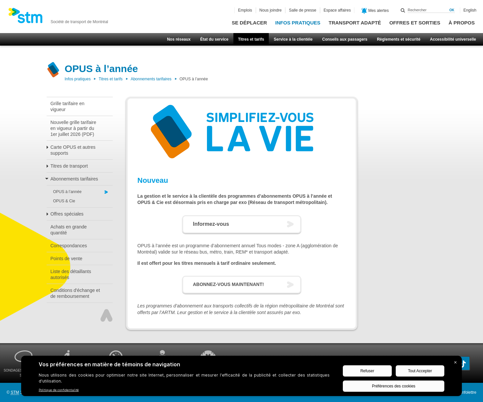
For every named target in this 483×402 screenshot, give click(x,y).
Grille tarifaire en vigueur (68, 106)
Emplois (245, 10)
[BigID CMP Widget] (241, 377)
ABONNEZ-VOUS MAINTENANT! (228, 284)
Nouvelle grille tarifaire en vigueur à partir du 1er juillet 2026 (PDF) (74, 128)
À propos (462, 22)
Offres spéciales (67, 214)
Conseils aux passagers (344, 39)
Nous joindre (271, 10)
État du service (214, 39)
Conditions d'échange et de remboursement (75, 293)
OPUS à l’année (67, 191)
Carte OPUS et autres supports (73, 150)
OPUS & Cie (64, 201)
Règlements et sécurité (398, 39)
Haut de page (106, 315)
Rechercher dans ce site (403, 10)
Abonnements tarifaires (151, 79)
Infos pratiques (297, 22)
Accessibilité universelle (453, 39)
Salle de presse (302, 10)
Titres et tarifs (251, 39)
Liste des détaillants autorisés (71, 274)
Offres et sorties (414, 22)
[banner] (58, 17)
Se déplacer (249, 22)
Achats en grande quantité (69, 229)
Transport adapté (355, 22)
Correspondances (69, 245)
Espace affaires (337, 10)
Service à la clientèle (293, 39)
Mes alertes (375, 11)
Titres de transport (69, 166)
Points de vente (67, 258)
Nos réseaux (178, 39)
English (469, 10)
